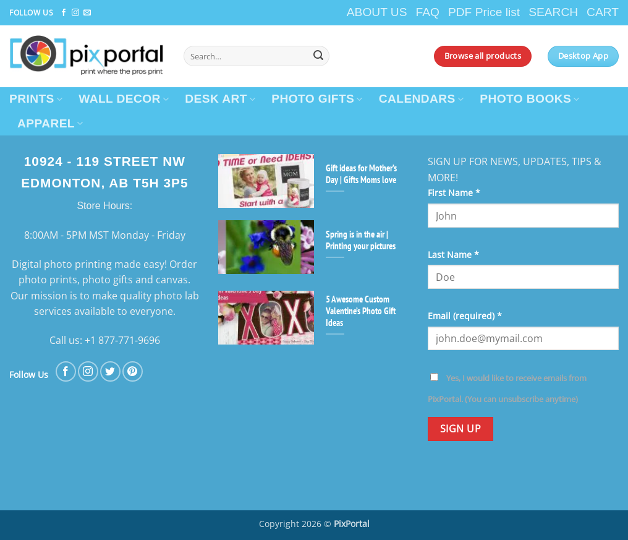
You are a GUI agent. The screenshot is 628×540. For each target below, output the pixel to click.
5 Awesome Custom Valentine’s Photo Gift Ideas (361, 310)
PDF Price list (484, 12)
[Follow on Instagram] (75, 13)
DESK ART (220, 98)
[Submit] (318, 56)
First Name (454, 193)
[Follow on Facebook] (63, 13)
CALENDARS (421, 98)
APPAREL (50, 123)
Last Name (453, 254)
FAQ (427, 12)
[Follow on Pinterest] (132, 371)
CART (603, 12)
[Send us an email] (87, 13)
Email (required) (465, 316)
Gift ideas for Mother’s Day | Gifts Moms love (361, 174)
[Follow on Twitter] (110, 371)
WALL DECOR (123, 98)
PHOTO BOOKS (529, 98)
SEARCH (553, 12)
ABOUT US (377, 12)
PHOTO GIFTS (317, 98)
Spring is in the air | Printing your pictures (361, 240)
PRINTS (35, 98)
